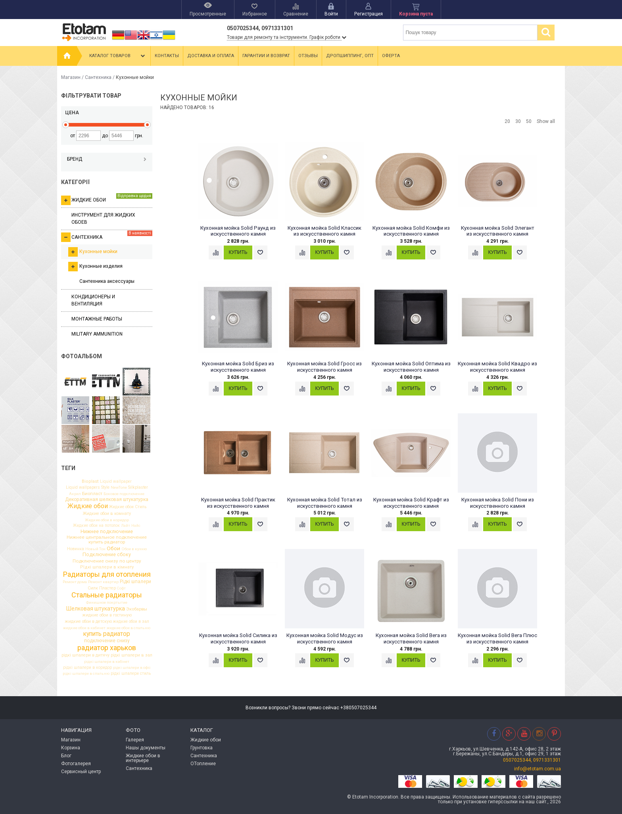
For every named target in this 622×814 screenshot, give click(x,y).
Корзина (70, 748)
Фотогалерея (76, 763)
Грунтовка (201, 748)
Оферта (391, 55)
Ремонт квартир (103, 582)
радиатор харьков (106, 647)
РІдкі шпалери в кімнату (107, 567)
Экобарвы (136, 609)
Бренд (106, 159)
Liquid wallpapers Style (87, 488)
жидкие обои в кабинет (84, 628)
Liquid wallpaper (116, 482)
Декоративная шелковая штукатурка (106, 499)
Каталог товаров (118, 56)
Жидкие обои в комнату (107, 514)
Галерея (135, 740)
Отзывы (308, 55)
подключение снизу (107, 640)
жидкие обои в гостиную (107, 615)
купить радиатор (106, 634)
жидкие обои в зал (131, 622)
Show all (546, 121)
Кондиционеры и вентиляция (93, 300)
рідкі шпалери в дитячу (85, 655)
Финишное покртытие (106, 603)
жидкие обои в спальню (128, 628)
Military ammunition (97, 334)
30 (518, 121)
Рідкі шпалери (135, 582)
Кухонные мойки (92, 252)
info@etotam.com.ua (537, 769)
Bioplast (90, 481)
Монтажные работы (96, 319)
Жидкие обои (106, 199)
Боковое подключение (124, 494)
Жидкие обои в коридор (107, 520)
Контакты (167, 55)
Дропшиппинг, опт (350, 55)
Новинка (75, 549)
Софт (121, 588)
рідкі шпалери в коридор (87, 668)
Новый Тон (95, 549)
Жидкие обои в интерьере (143, 758)
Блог (66, 755)
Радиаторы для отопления (107, 574)
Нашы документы (145, 748)
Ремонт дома (75, 582)
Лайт (125, 526)
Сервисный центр (81, 771)
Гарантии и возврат (266, 55)
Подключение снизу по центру (107, 561)
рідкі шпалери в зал (131, 655)
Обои (113, 548)
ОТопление (203, 763)
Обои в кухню (134, 549)
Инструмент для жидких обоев (103, 218)
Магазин (71, 77)
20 (507, 121)
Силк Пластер (102, 588)
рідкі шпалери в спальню (86, 674)
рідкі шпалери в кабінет (106, 662)
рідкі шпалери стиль (131, 674)
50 (529, 121)
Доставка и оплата (210, 55)
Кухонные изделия (95, 266)
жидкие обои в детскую (88, 622)
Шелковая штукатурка (95, 608)
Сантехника (98, 77)
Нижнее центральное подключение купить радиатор (107, 540)
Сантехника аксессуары (106, 281)
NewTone (119, 488)
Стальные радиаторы (106, 595)
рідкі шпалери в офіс (132, 668)
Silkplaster (138, 488)
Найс (135, 526)
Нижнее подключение (107, 531)
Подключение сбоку (107, 554)
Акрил (75, 494)
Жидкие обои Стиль (127, 507)
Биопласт (92, 493)
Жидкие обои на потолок (96, 526)
